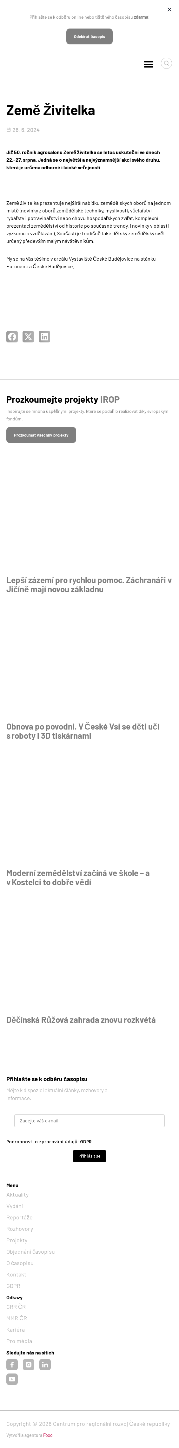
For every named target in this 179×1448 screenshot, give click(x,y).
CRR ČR (16, 1306)
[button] (148, 64)
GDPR (86, 1142)
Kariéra (15, 1329)
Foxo (48, 1435)
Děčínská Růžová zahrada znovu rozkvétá (81, 1019)
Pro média (19, 1341)
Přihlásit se (89, 1156)
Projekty (16, 1240)
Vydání (14, 1206)
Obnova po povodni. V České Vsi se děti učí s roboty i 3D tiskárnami (82, 730)
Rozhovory (19, 1228)
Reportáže (19, 1217)
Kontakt (16, 1274)
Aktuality (17, 1194)
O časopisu (20, 1263)
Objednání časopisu (30, 1251)
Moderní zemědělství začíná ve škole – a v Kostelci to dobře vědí (78, 877)
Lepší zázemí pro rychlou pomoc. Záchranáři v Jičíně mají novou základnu (89, 584)
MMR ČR (16, 1318)
